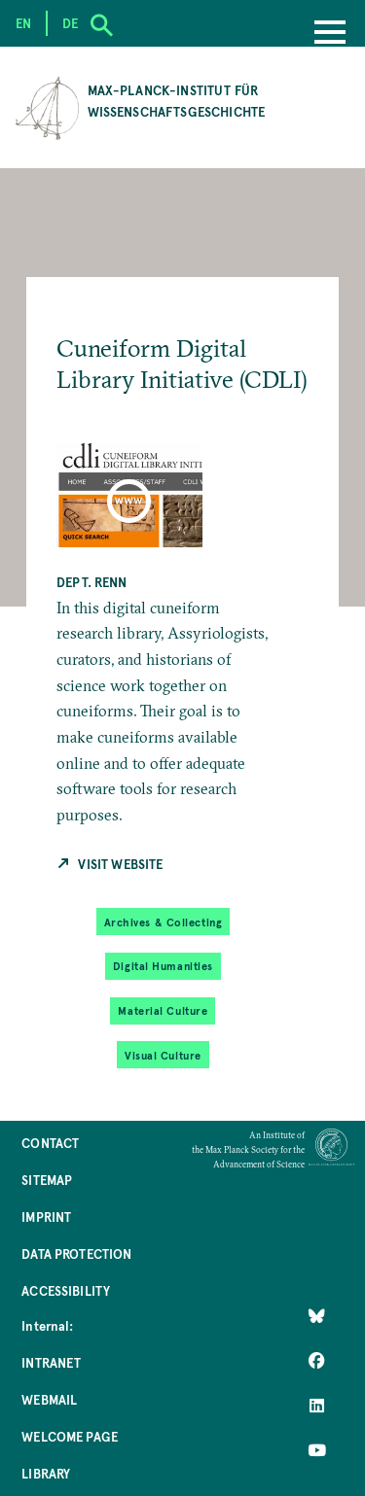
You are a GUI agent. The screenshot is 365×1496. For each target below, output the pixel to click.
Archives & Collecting (163, 922)
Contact (50, 1142)
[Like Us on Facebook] (317, 1360)
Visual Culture (163, 1055)
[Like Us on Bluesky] (317, 1316)
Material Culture (162, 1010)
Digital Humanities (163, 965)
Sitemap (46, 1179)
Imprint (46, 1216)
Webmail (49, 1399)
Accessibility (65, 1290)
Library (45, 1473)
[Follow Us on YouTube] (317, 1450)
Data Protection (76, 1253)
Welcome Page (69, 1436)
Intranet (51, 1362)
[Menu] (330, 34)
